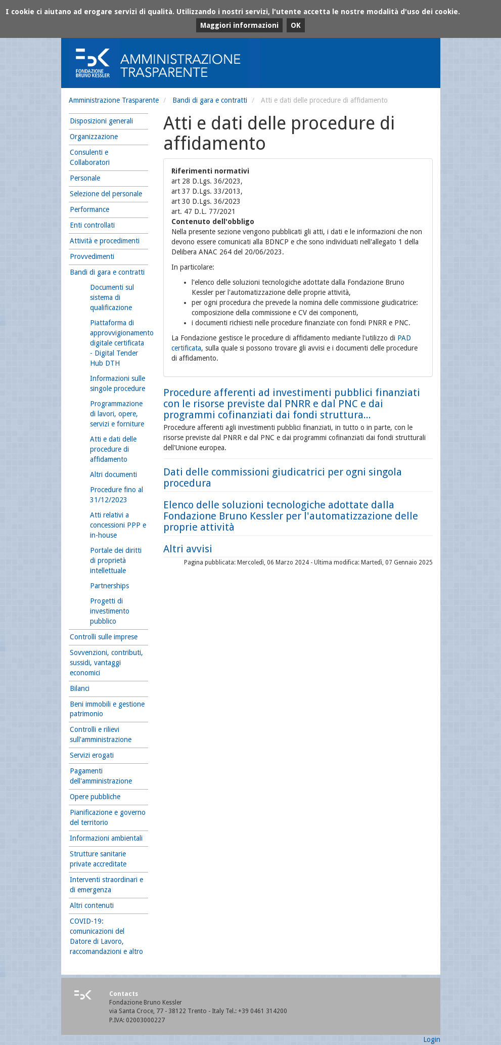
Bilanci (79, 688)
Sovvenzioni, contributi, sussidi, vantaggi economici (106, 662)
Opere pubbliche (95, 797)
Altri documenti (113, 474)
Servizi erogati (92, 755)
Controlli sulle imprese (104, 637)
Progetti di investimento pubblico (109, 611)
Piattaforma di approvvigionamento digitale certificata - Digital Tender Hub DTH (119, 343)
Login (431, 1039)
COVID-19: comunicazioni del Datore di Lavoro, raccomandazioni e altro (106, 936)
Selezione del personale (106, 194)
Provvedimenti (92, 256)
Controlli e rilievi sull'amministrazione (100, 734)
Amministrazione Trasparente (114, 100)
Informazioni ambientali (106, 838)
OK (296, 25)
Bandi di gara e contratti (209, 100)
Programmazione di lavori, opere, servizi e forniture (117, 414)
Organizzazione (94, 137)
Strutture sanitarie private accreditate (98, 859)
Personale (85, 178)
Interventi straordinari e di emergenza (106, 885)
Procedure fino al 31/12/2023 (116, 495)
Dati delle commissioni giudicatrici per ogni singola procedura (282, 477)
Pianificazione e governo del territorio (108, 817)
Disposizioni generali (101, 121)
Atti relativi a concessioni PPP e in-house (118, 525)
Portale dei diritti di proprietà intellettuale (116, 560)
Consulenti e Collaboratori (90, 157)
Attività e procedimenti (105, 241)
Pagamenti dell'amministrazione (101, 776)
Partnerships (109, 586)
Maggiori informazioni (239, 25)
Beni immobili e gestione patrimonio (107, 709)
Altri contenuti (92, 905)
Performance (89, 209)
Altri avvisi (187, 549)
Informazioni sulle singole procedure (117, 383)
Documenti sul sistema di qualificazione (112, 297)
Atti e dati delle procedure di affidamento (113, 449)
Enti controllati (92, 225)
